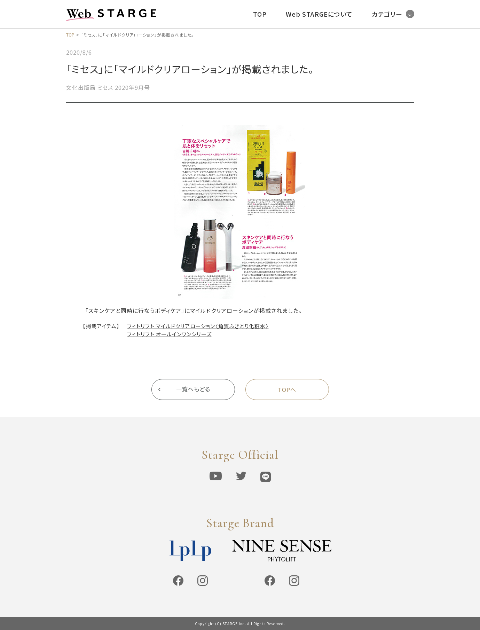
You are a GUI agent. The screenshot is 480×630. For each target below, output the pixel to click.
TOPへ (287, 389)
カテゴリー (393, 13)
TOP (260, 13)
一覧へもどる (193, 389)
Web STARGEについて (319, 13)
